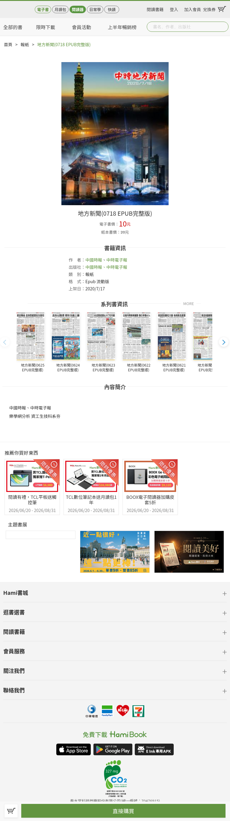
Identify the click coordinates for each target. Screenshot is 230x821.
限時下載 (45, 27)
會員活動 (81, 27)
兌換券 (209, 8)
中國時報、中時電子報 (106, 267)
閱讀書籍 (155, 8)
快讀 (112, 9)
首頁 (8, 44)
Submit (223, 26)
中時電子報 (116, 260)
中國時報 (93, 260)
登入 (174, 8)
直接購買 (123, 811)
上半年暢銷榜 (122, 27)
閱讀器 (78, 9)
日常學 (95, 9)
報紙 (25, 44)
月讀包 (60, 9)
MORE (188, 303)
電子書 (43, 9)
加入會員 (192, 8)
